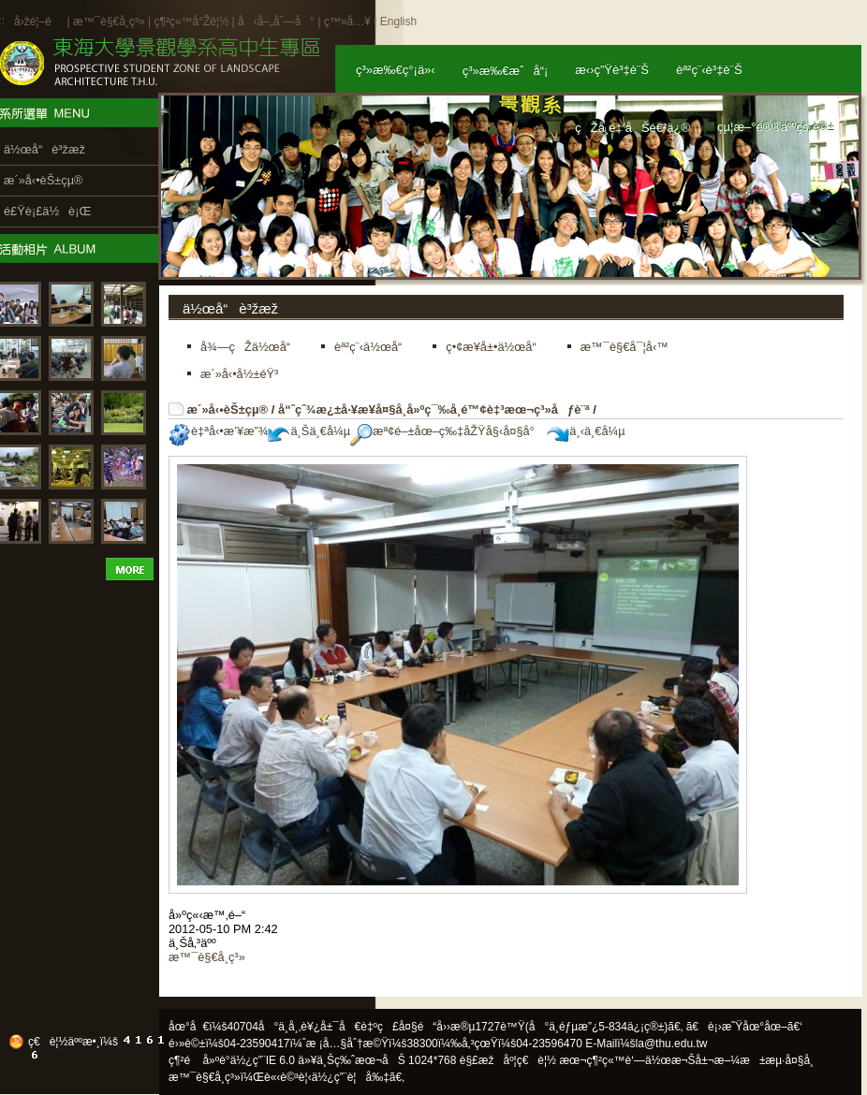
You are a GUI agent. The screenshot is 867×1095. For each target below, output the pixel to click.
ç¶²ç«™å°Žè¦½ (191, 21)
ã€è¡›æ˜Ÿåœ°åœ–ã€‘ (744, 1026)
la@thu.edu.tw (672, 1043)
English (398, 21)
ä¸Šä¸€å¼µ (309, 431)
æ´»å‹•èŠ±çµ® (228, 409)
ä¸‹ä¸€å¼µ (586, 431)
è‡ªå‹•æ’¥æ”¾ (218, 431)
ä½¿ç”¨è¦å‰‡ (350, 1077)
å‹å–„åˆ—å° (276, 21)
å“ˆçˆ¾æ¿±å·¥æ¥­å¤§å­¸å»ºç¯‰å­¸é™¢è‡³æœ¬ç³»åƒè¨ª (434, 409)
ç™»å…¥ (347, 21)
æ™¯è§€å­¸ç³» (110, 21)
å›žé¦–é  (39, 21)
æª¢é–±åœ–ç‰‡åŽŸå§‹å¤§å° (447, 431)
